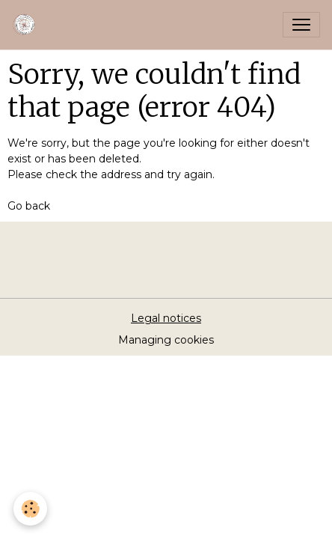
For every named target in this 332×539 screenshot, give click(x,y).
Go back (28, 206)
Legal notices (166, 318)
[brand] (27, 24)
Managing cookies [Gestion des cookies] (166, 340)
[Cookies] (30, 509)
